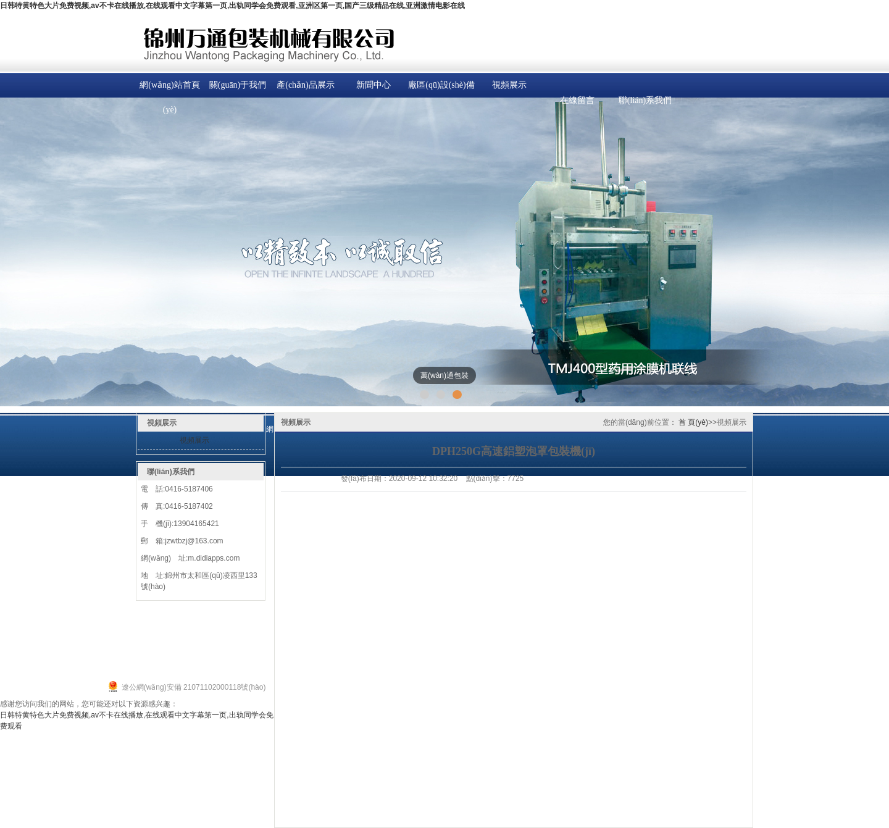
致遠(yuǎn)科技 (247, 673)
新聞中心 (373, 85)
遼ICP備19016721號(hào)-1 (54, 691)
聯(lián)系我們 (645, 100)
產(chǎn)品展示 (306, 85)
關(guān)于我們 (238, 85)
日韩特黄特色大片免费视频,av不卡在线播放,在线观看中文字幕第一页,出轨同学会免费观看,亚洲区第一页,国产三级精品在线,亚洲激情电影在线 (232, 5)
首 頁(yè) (693, 422)
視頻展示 (509, 85)
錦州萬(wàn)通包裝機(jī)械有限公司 (106, 673)
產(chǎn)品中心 (147, 614)
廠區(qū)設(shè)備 (441, 85)
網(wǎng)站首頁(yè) (169, 97)
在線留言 (577, 100)
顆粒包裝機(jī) (111, 658)
